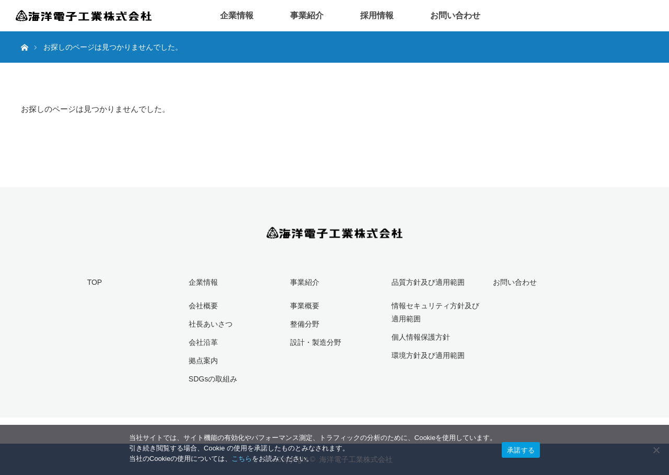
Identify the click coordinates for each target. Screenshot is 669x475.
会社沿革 (203, 342)
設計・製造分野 (315, 342)
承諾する (521, 450)
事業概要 (304, 306)
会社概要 (203, 306)
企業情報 (236, 15)
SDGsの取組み (213, 379)
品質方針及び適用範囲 (428, 282)
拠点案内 (203, 360)
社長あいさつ (211, 324)
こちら (242, 458)
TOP (94, 282)
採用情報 (377, 15)
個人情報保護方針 (420, 337)
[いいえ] (656, 450)
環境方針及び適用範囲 (428, 355)
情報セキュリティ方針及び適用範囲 (435, 312)
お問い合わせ (455, 15)
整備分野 (304, 324)
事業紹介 (307, 15)
